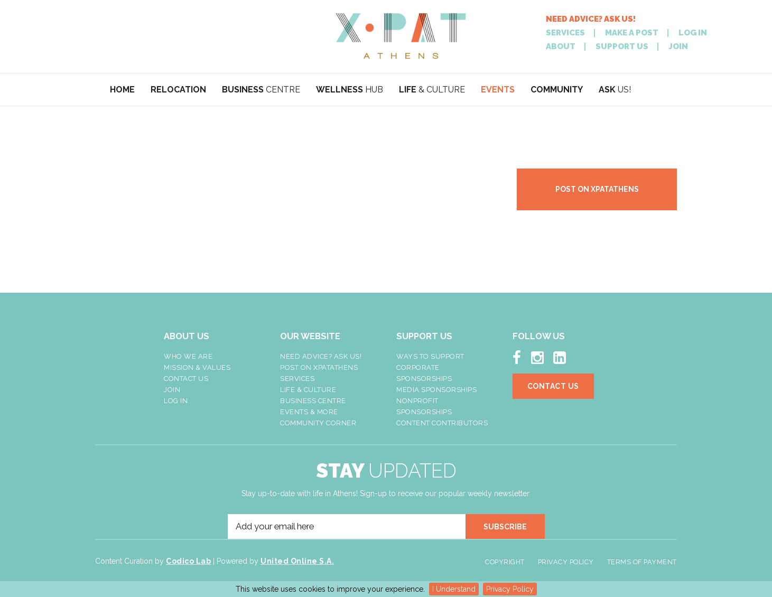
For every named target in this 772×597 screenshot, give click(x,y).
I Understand (454, 589)
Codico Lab (188, 561)
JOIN (678, 47)
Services (297, 379)
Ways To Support (430, 356)
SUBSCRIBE (505, 527)
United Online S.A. (297, 561)
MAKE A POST (631, 33)
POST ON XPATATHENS (597, 189)
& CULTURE (432, 90)
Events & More (309, 412)
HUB (349, 90)
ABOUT (560, 47)
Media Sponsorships (436, 390)
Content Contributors (442, 423)
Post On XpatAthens (319, 367)
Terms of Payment (642, 562)
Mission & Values (197, 367)
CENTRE (261, 90)
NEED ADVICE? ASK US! (591, 19)
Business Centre (313, 401)
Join (172, 390)
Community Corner (318, 423)
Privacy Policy (510, 589)
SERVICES (565, 33)
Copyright (505, 562)
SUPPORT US (622, 47)
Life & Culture (308, 390)
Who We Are (188, 356)
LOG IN (692, 33)
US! (615, 90)
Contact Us (186, 379)
